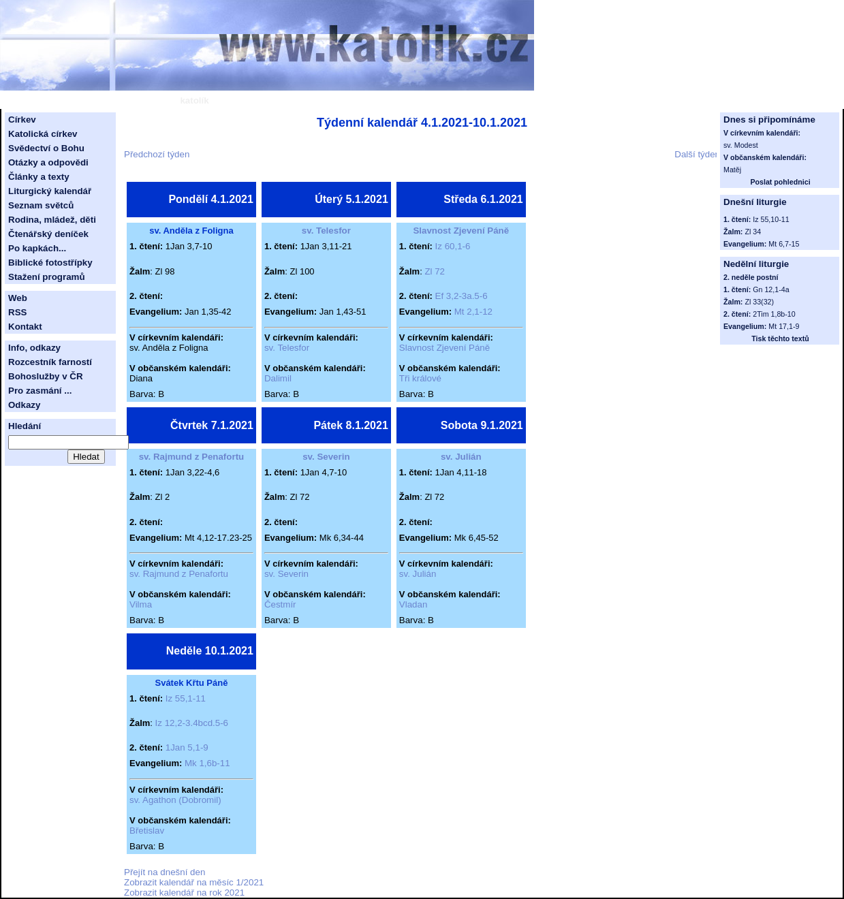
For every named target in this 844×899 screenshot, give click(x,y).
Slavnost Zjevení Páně (461, 230)
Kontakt (25, 326)
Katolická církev (43, 134)
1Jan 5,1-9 (187, 747)
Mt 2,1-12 (473, 311)
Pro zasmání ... (40, 390)
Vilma (140, 604)
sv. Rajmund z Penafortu (192, 457)
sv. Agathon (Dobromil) (175, 800)
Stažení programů (46, 277)
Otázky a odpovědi (48, 162)
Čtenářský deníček (48, 234)
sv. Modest (740, 145)
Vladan (413, 604)
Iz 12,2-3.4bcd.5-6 (191, 723)
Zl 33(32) (759, 302)
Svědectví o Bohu (46, 148)
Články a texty (38, 177)
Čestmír (280, 604)
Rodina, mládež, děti (52, 220)
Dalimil (278, 378)
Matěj (732, 169)
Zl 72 (434, 271)
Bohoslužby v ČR (45, 376)
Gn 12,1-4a (771, 289)
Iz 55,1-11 (186, 698)
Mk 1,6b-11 (207, 763)
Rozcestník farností (50, 362)
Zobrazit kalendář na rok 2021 (184, 892)
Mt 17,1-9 (783, 326)
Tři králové (420, 378)
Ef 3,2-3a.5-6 (461, 296)
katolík (194, 100)
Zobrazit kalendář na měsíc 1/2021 (194, 882)
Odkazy (24, 405)
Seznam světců (41, 205)
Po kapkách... (37, 248)
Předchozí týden (156, 154)
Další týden (697, 154)
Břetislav (146, 830)
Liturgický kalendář (49, 191)
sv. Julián (461, 457)
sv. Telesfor (326, 230)
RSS (17, 312)
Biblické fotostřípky (50, 262)
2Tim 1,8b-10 (774, 314)
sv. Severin (325, 457)
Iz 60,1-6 (453, 246)
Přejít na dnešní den (164, 872)
